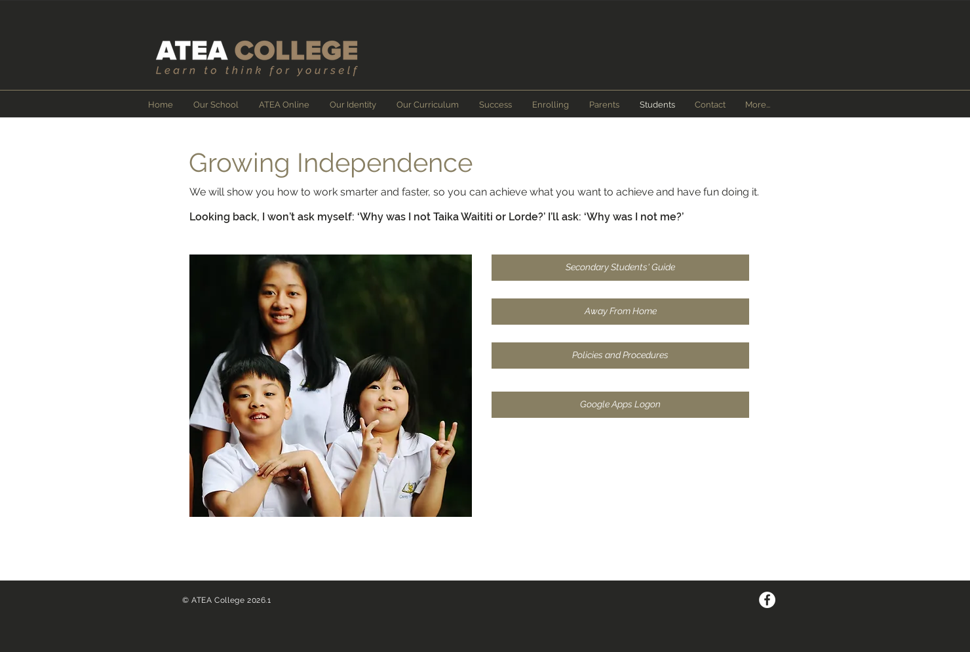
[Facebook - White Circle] (767, 600)
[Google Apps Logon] (620, 405)
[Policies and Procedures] (620, 355)
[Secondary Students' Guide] (620, 268)
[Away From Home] (620, 311)
